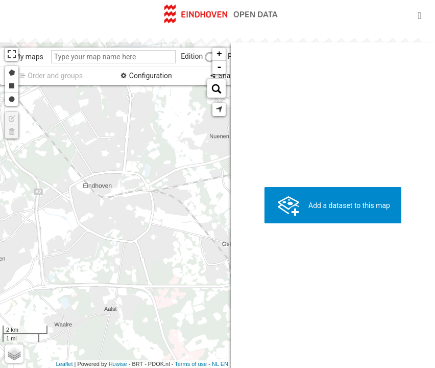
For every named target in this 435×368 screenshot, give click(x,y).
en (224, 364)
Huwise (118, 364)
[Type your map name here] (113, 56)
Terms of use (191, 364)
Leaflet (64, 364)
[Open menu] (419, 15)
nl (215, 364)
